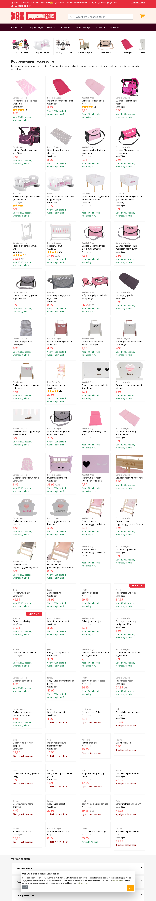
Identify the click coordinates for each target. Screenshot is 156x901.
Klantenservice (138, 2)
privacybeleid (83, 883)
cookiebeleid (117, 880)
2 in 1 (23, 27)
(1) (26, 195)
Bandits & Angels (83, 27)
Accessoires (66, 27)
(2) (26, 99)
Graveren (114, 27)
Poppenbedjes (36, 27)
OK (130, 888)
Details (25, 887)
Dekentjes (52, 27)
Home (14, 27)
